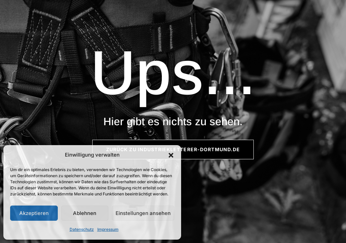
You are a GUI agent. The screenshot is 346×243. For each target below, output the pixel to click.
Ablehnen (84, 213)
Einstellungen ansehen (143, 213)
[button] (171, 155)
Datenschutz (82, 229)
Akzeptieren (34, 213)
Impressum (108, 229)
